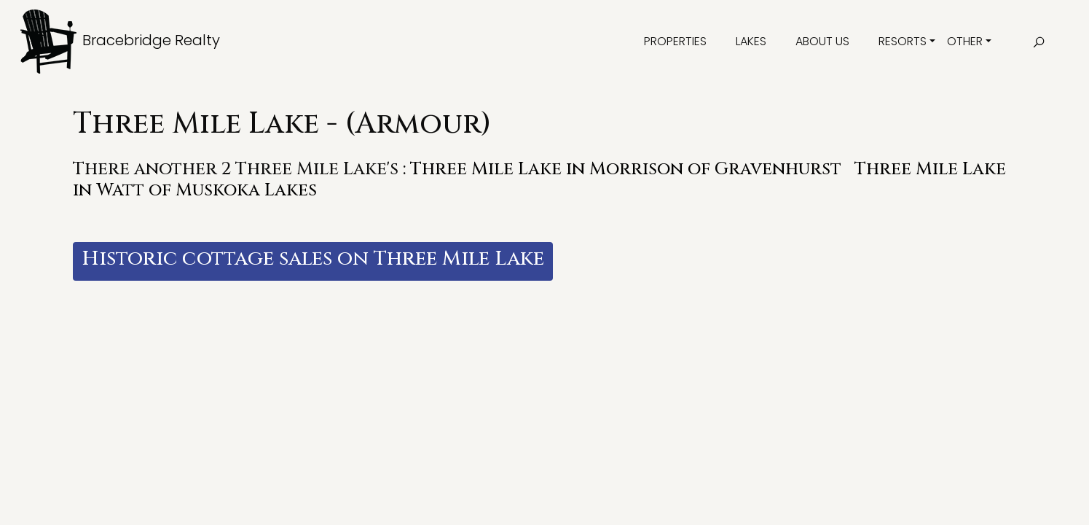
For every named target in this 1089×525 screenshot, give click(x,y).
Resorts (902, 41)
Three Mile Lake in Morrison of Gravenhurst (625, 169)
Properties (675, 41)
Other (965, 41)
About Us (822, 41)
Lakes (751, 41)
